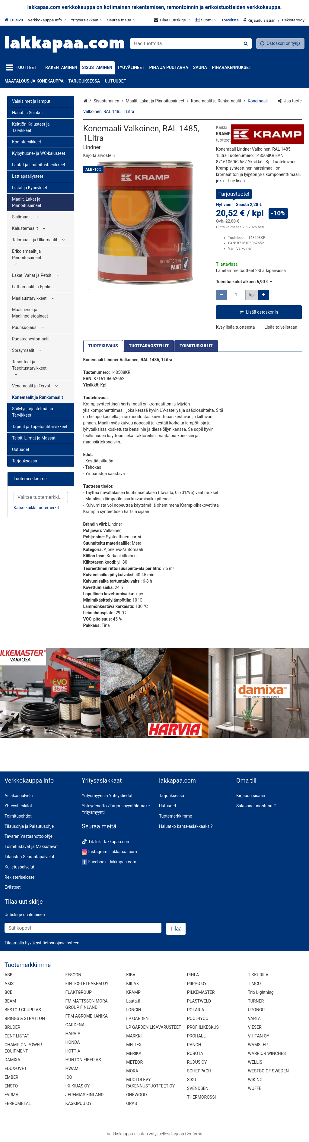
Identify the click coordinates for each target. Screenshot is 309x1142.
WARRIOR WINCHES (267, 1053)
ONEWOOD (136, 1094)
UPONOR (256, 1009)
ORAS (131, 1103)
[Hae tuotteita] (191, 43)
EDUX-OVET (16, 1068)
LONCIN (133, 1009)
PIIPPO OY (197, 983)
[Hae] (246, 43)
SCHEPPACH (199, 1070)
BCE (8, 992)
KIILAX (132, 983)
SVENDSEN (198, 1088)
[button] (99, 155)
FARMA (11, 1094)
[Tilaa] (176, 929)
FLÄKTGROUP (78, 992)
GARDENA (75, 1024)
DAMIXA (12, 1059)
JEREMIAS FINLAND (84, 1094)
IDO (68, 1077)
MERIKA (134, 1053)
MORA (132, 1070)
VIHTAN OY (258, 1036)
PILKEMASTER (201, 992)
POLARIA (195, 1009)
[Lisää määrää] (263, 295)
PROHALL (196, 1036)
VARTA (254, 1018)
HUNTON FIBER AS (83, 1059)
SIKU (191, 1079)
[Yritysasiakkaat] (86, 19)
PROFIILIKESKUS (203, 1027)
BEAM (10, 1001)
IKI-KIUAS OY (77, 1086)
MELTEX (134, 1044)
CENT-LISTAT (17, 1036)
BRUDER (12, 1027)
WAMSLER (258, 1044)
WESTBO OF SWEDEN (268, 1070)
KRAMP (133, 992)
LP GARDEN (137, 1018)
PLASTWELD (199, 1001)
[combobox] (191, 43)
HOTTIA (72, 1051)
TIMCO (254, 983)
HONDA (72, 1042)
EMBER (11, 1077)
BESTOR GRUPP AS (23, 1009)
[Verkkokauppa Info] (46, 19)
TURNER (256, 1001)
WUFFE (254, 1088)
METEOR (134, 1062)
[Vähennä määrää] (221, 295)
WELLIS (255, 1062)
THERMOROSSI (201, 1097)
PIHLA (193, 974)
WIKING (255, 1079)
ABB (9, 974)
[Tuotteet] (22, 67)
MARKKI (134, 1036)
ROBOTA (195, 1053)
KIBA (130, 974)
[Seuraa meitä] (121, 19)
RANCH (194, 1044)
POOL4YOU (197, 1018)
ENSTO (11, 1086)
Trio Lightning (260, 992)
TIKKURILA (258, 974)
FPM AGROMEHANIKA (86, 1016)
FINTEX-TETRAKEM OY (87, 983)
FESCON (73, 974)
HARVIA (73, 1033)
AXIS (9, 983)
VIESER (255, 1027)
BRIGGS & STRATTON (25, 1018)
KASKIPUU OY (78, 1103)
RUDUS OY (197, 1062)
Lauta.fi (133, 1001)
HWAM (71, 1068)
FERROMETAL (18, 1103)
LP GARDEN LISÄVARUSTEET (153, 1027)
